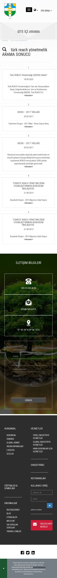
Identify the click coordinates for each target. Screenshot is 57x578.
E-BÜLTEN (10, 450)
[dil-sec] (35, 10)
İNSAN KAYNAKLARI (15, 446)
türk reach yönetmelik (19, 40)
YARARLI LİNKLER (14, 531)
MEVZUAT (11, 521)
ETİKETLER (5, 40)
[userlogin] (50, 505)
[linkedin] (33, 553)
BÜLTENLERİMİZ (13, 510)
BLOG (9, 513)
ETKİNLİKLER (12, 517)
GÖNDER (28, 400)
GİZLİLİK (10, 454)
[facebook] (23, 553)
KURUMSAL (11, 435)
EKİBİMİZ (10, 439)
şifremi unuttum (36, 510)
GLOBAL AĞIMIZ (13, 442)
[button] (28, 83)
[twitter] (28, 553)
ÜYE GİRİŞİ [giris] (47, 11)
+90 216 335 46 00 (28, 288)
